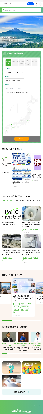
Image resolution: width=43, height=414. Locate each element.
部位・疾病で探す (21, 62)
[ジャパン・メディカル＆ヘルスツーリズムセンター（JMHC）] (10, 3)
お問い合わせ (30, 4)
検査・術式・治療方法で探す (28, 62)
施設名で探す (8, 62)
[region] (21, 201)
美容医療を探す (34, 62)
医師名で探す (15, 62)
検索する (21, 139)
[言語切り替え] (36, 3)
